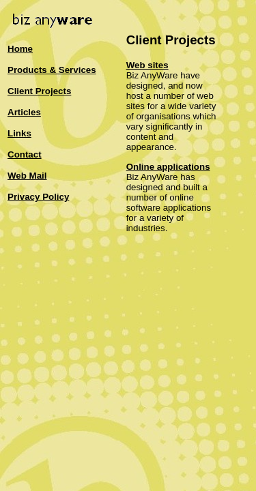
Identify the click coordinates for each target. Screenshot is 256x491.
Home (20, 49)
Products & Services (52, 70)
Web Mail (27, 175)
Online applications (168, 167)
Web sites (147, 65)
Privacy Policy (38, 197)
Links (19, 133)
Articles (24, 112)
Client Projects (39, 91)
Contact (25, 154)
